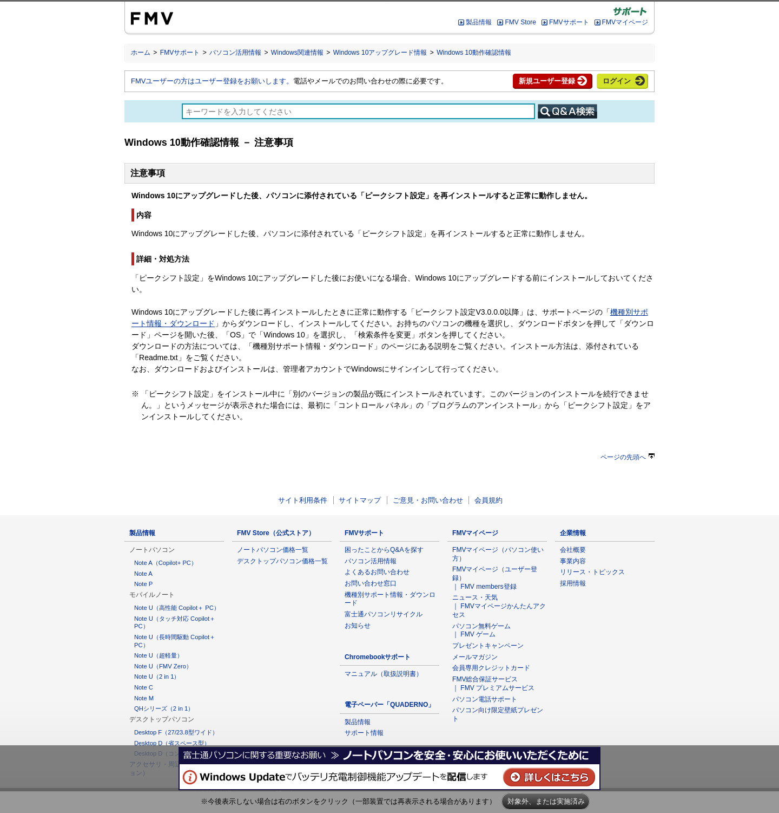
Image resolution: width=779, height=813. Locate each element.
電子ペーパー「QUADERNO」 (389, 704)
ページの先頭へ (627, 457)
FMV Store (520, 22)
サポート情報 (364, 733)
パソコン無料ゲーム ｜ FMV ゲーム (481, 630)
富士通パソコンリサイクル (383, 614)
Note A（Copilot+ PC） (165, 563)
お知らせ (358, 625)
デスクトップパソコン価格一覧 (282, 561)
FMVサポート (569, 22)
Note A (143, 573)
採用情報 (573, 583)
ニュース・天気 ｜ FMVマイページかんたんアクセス (499, 606)
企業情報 (573, 533)
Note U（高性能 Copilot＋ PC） (177, 607)
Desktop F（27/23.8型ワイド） (176, 732)
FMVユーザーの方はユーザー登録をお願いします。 (212, 81)
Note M (144, 698)
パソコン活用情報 (235, 52)
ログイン (617, 81)
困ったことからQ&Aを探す (384, 550)
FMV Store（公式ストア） (276, 533)
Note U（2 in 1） (157, 676)
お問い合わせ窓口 (371, 583)
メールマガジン (475, 657)
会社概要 (573, 550)
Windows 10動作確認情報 (474, 52)
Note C (143, 687)
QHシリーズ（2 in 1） (164, 708)
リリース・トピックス (592, 572)
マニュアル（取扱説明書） (383, 674)
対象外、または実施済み (546, 801)
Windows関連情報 (297, 52)
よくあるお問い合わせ (377, 572)
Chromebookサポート (378, 657)
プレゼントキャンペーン (488, 645)
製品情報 (479, 22)
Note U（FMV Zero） (163, 666)
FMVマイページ (625, 22)
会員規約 (488, 500)
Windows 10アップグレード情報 (380, 52)
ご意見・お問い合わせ (428, 500)
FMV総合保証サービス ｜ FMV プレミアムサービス (493, 683)
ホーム (140, 52)
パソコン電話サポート (484, 699)
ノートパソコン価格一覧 (272, 550)
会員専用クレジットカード (491, 668)
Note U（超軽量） (158, 655)
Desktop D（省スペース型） (172, 743)
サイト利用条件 (302, 500)
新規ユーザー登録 (547, 81)
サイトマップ (360, 500)
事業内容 (573, 561)
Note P (143, 584)
